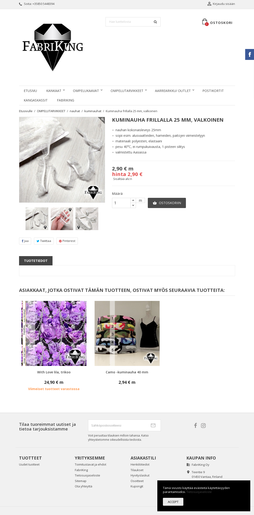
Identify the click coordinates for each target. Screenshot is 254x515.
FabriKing (65, 100)
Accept (173, 502)
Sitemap (80, 481)
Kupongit (137, 486)
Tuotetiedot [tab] (36, 260)
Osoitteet (137, 481)
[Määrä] (121, 203)
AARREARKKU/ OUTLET (173, 90)
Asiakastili (143, 458)
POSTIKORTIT (213, 90)
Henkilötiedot (140, 464)
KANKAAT (53, 90)
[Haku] (133, 21)
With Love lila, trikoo (54, 372)
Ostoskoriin (167, 203)
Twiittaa (43, 241)
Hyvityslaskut (140, 475)
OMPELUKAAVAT (86, 90)
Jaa (25, 241)
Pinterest (67, 241)
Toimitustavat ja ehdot (90, 464)
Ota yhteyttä (83, 486)
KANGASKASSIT (36, 100)
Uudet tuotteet (29, 464)
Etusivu (30, 90)
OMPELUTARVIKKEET (127, 90)
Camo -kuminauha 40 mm (127, 372)
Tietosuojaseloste (87, 475)
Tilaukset (137, 470)
